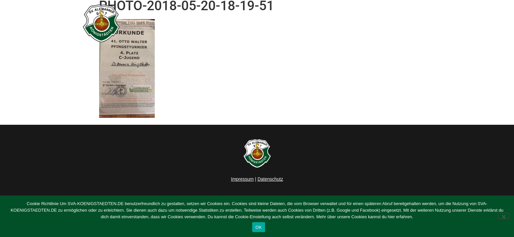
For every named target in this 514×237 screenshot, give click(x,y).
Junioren (318, 23)
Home (233, 23)
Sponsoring (391, 23)
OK (259, 227)
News (258, 23)
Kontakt (426, 23)
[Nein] (503, 216)
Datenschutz (270, 179)
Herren (284, 23)
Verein (354, 23)
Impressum (242, 179)
